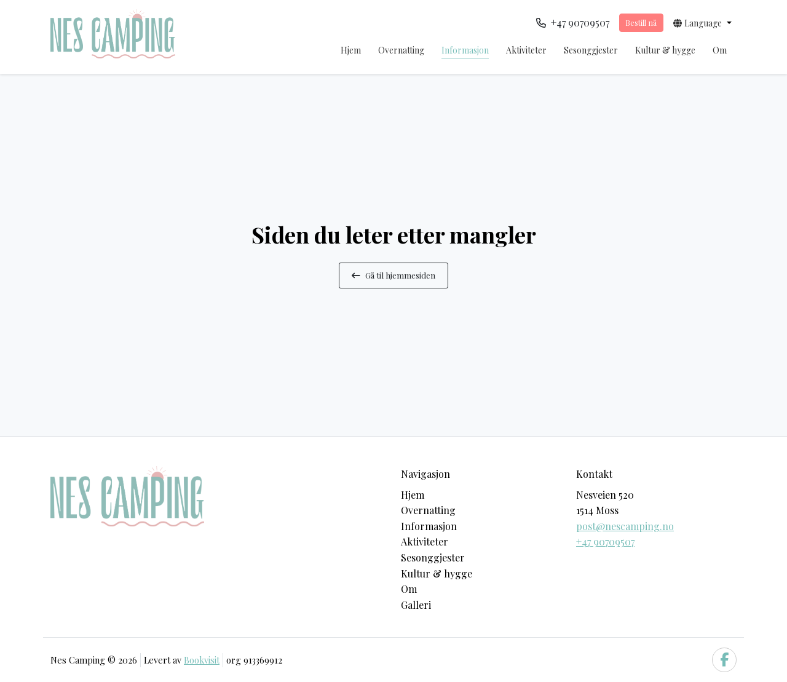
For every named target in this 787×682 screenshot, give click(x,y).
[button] (702, 23)
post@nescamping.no (625, 526)
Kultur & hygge (665, 50)
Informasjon (465, 50)
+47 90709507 (605, 541)
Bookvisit (201, 660)
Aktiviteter (526, 50)
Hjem (351, 50)
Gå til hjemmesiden (393, 274)
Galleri (416, 604)
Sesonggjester (591, 50)
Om (720, 50)
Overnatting (401, 50)
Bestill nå (641, 22)
